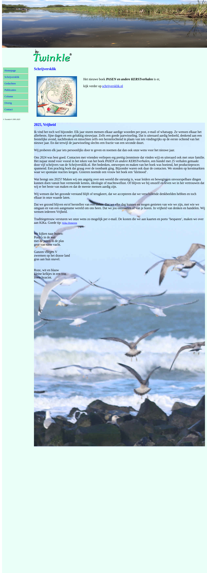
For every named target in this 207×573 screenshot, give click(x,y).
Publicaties (10, 89)
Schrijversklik (11, 76)
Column (8, 96)
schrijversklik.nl (112, 86)
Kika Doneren (69, 222)
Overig (8, 102)
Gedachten (10, 83)
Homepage (10, 70)
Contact (8, 109)
